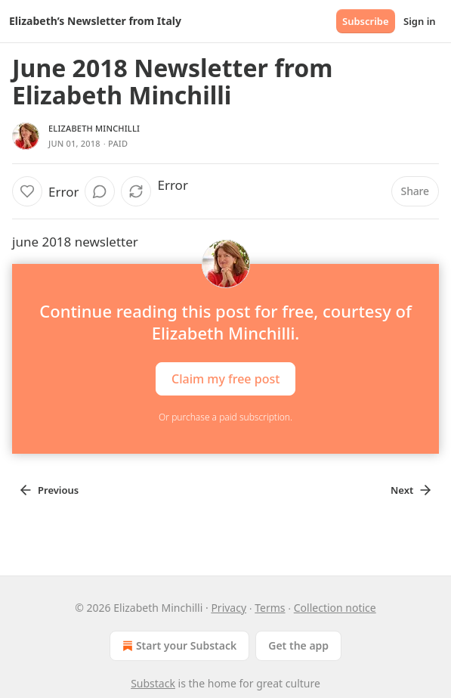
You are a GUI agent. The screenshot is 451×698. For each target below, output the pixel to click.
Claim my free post (225, 379)
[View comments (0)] (100, 191)
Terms (270, 607)
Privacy (228, 607)
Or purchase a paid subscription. (225, 417)
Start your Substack (177, 646)
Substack (153, 683)
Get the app (298, 645)
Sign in (419, 21)
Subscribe (365, 21)
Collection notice (335, 607)
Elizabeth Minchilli (94, 128)
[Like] (27, 191)
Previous (48, 490)
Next (412, 490)
